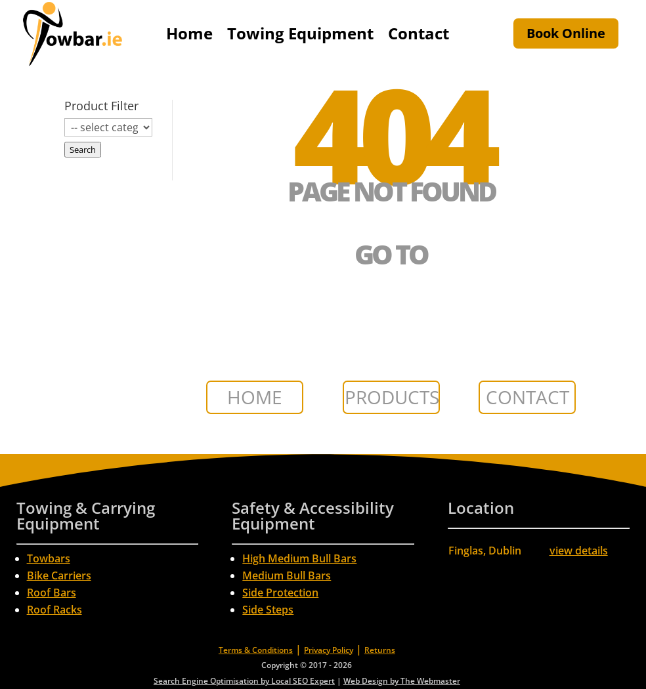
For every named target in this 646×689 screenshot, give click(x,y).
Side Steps (267, 609)
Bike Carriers (59, 575)
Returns (379, 650)
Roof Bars (51, 592)
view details (578, 550)
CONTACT (527, 397)
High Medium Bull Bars (299, 558)
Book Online (566, 33)
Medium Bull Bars (286, 575)
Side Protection (280, 592)
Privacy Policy (328, 650)
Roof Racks (54, 609)
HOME (254, 397)
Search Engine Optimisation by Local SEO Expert (244, 680)
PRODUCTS (392, 397)
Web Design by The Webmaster (401, 680)
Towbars (48, 558)
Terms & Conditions (256, 650)
